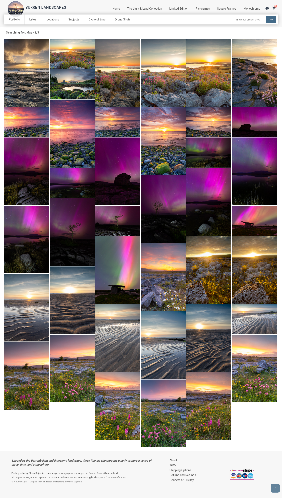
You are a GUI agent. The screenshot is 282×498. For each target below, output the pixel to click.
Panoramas (202, 8)
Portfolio (14, 19)
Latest (33, 19)
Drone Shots (123, 19)
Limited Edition (178, 8)
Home (116, 8)
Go (271, 19)
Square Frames (226, 8)
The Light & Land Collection (144, 8)
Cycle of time (97, 19)
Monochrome (252, 8)
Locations (53, 19)
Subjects (73, 19)
